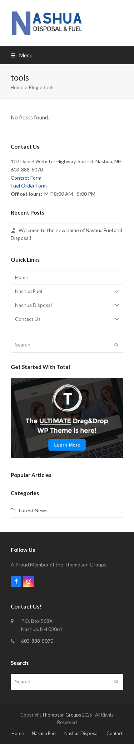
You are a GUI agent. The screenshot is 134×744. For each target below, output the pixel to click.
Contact (114, 733)
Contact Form (26, 178)
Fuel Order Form (29, 186)
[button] (22, 55)
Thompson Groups (61, 715)
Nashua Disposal (67, 305)
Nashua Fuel (67, 291)
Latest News (33, 510)
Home (21, 277)
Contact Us (67, 319)
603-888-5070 (37, 641)
